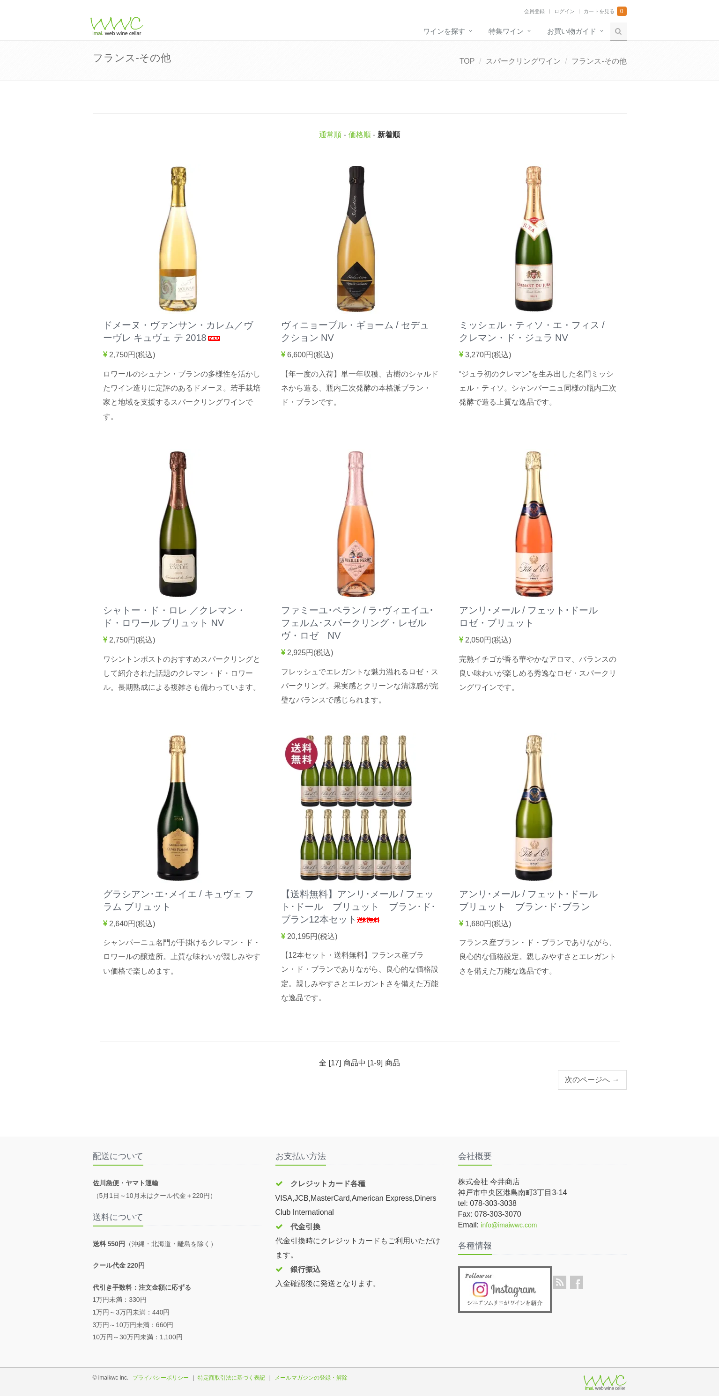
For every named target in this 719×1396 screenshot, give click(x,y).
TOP (467, 61)
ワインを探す (444, 31)
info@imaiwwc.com (509, 1225)
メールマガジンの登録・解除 (311, 1377)
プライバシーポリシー (161, 1377)
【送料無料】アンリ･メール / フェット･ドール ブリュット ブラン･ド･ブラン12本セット (358, 906)
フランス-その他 (598, 61)
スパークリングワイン (523, 61)
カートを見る (599, 11)
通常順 (330, 135)
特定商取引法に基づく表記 (231, 1377)
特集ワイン (506, 31)
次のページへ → (592, 1080)
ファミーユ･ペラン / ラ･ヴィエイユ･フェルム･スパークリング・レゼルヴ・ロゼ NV (357, 623)
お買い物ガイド (571, 31)
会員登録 (534, 11)
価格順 (359, 135)
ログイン (564, 11)
